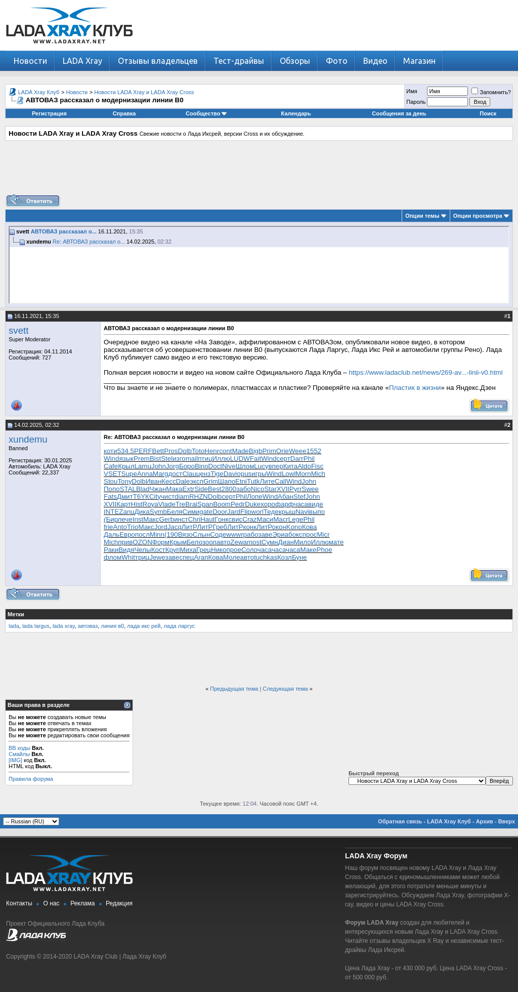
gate (205, 511)
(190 (171, 534)
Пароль (415, 102)
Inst (138, 519)
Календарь (296, 113)
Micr (323, 534)
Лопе (255, 496)
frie (108, 527)
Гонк (221, 519)
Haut (207, 519)
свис (235, 519)
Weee (298, 451)
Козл (284, 557)
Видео (375, 60)
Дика (142, 511)
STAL (128, 489)
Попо (112, 489)
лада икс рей (143, 626)
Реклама (82, 903)
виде (315, 504)
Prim (269, 451)
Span (205, 504)
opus (244, 474)
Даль (111, 534)
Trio (132, 527)
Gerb (167, 519)
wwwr (234, 534)
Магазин (419, 60)
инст (181, 519)
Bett (158, 451)
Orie (282, 451)
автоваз (88, 626)
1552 (314, 451)
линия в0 (112, 626)
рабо (250, 534)
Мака (174, 489)
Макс (151, 519)
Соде (218, 534)
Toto (198, 451)
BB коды (19, 748)
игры (258, 474)
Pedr (238, 504)
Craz (249, 519)
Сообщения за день (399, 113)
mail (192, 458)
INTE (111, 511)
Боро (187, 466)
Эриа (280, 534)
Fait (255, 458)
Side (201, 489)
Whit (128, 557)
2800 (229, 489)
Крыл (126, 466)
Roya (150, 504)
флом (112, 557)
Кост (158, 549)
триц (142, 557)
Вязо (185, 534)
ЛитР (189, 527)
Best (215, 489)
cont (225, 451)
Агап (201, 557)
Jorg (172, 466)
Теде (271, 511)
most (254, 542)
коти (110, 451)
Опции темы (422, 216)
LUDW (240, 458)
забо (243, 489)
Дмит (125, 496)
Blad (143, 489)
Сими (191, 511)
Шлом (245, 466)
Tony (124, 481)
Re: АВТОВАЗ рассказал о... (89, 242)
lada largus (36, 626)
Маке (308, 549)
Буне (299, 557)
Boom (222, 504)
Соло (249, 549)
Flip (245, 511)
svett (18, 330)
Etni (241, 481)
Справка (124, 113)
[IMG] (15, 760)
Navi (302, 511)
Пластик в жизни (415, 387)
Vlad (165, 504)
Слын (201, 534)
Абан (285, 496)
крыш (287, 511)
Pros (171, 451)
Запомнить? (491, 92)
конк (249, 527)
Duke (253, 504)
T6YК (141, 496)
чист (168, 496)
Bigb (256, 451)
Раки (111, 549)
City (155, 496)
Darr (297, 458)
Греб (219, 527)
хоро (268, 504)
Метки (16, 614)
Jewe (157, 557)
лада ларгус (179, 626)
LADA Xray (82, 60)
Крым (178, 542)
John (158, 466)
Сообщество (206, 113)
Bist (155, 458)
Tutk (253, 481)
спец (186, 557)
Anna (145, 474)
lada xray (64, 626)
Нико (218, 549)
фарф (284, 504)
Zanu (126, 511)
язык (126, 458)
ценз (203, 474)
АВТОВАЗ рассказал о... (64, 231)
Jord (160, 527)
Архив (484, 821)
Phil (309, 458)
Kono (294, 527)
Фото (337, 60)
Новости (30, 60)
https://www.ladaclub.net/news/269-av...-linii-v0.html (425, 372)
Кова (309, 527)
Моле (231, 557)
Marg (160, 474)
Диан (286, 542)
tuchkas (265, 557)
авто (224, 542)
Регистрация (49, 113)
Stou (110, 481)
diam (182, 496)
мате (336, 542)
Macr (280, 519)
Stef (299, 496)
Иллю (221, 458)
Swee (310, 489)
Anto (120, 527)
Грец (203, 549)
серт (283, 458)
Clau (189, 474)
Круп (172, 549)
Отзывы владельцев (158, 60)
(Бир (111, 519)
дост (175, 474)
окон (279, 527)
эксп (196, 481)
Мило (302, 542)
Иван (153, 481)
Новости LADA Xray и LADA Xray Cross (144, 92)
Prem (142, 458)
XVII (283, 489)
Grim (210, 481)
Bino (201, 466)
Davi (230, 474)
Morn (303, 474)
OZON (142, 542)
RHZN (198, 496)
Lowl (288, 474)
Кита (290, 466)
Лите (267, 481)
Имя (411, 91)
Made (240, 451)
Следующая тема (285, 689)
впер (276, 466)
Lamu (143, 466)
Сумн (270, 542)
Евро (127, 534)
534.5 (125, 451)
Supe (129, 474)
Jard (233, 511)
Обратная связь (400, 821)
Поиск (488, 113)
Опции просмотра (477, 216)
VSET (112, 474)
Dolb (185, 451)
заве (265, 534)
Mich (318, 474)
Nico (258, 489)
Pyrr (295, 489)
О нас (52, 903)
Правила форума (31, 779)
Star (270, 489)
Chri (194, 519)
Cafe (111, 466)
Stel (166, 458)
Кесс (168, 481)
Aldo (304, 466)
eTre (178, 504)
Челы (142, 549)
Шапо (226, 481)
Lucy (261, 466)
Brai (191, 504)
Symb (158, 511)
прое (233, 549)
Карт (123, 504)
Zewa (238, 542)
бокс (295, 534)
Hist (137, 504)
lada (14, 626)
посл (142, 534)
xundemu (28, 439)
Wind (111, 458)
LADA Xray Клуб (39, 92)
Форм (160, 542)
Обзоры (295, 60)
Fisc (317, 466)
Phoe (324, 549)
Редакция (119, 903)
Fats (110, 496)
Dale (183, 481)
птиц (205, 458)
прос (310, 534)
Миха (188, 549)
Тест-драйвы (238, 60)
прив (125, 542)
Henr (211, 451)
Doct (215, 466)
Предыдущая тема (234, 689)
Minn (157, 534)
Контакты (19, 903)
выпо (317, 511)
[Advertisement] (259, 171)
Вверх (506, 821)
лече (125, 519)
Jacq (174, 527)
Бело (194, 542)
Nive (229, 466)
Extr (188, 489)
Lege (296, 519)
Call (280, 481)
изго (179, 458)
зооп (209, 542)
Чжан (158, 489)
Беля (175, 511)
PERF (143, 451)
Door (219, 511)
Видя (126, 549)
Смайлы (19, 754)
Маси (264, 519)
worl (257, 511)
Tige (216, 474)
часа (300, 504)
